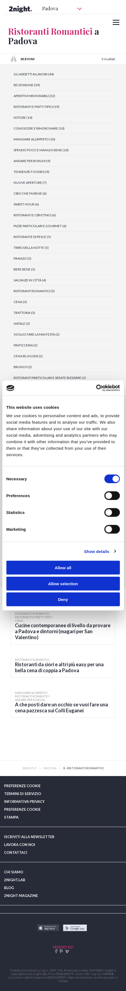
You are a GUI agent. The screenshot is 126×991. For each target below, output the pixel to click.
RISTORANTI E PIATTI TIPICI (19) (36, 107)
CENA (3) (20, 302)
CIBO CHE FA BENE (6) (30, 193)
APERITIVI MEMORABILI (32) (34, 96)
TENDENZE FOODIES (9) (31, 172)
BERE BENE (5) (24, 269)
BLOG (9, 888)
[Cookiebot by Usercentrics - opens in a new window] (96, 388)
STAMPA (11, 817)
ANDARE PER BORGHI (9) (32, 161)
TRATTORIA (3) (24, 313)
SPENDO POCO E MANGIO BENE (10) (41, 150)
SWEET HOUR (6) (26, 204)
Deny (63, 599)
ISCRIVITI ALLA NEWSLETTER (29, 837)
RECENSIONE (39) (27, 85)
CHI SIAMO (13, 872)
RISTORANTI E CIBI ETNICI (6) (35, 215)
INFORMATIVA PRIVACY (24, 801)
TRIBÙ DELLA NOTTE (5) (31, 248)
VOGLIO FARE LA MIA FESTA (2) (37, 334)
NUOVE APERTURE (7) (30, 183)
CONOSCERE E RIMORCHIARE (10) (39, 128)
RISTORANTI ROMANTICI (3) (34, 291)
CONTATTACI (15, 852)
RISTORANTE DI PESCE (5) (32, 237)
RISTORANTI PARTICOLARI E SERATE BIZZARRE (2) (50, 378)
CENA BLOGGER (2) (28, 356)
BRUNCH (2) (23, 367)
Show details (96, 551)
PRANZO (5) (22, 258)
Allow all (63, 567)
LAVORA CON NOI (19, 844)
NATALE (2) (22, 323)
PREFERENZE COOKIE (22, 786)
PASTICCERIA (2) (26, 345)
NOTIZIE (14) (23, 117)
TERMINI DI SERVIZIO (22, 793)
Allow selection (63, 583)
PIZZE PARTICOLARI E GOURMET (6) (40, 226)
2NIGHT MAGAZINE (21, 895)
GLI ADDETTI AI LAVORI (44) (34, 74)
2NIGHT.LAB (14, 880)
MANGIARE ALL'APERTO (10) (34, 139)
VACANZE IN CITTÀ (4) (30, 280)
